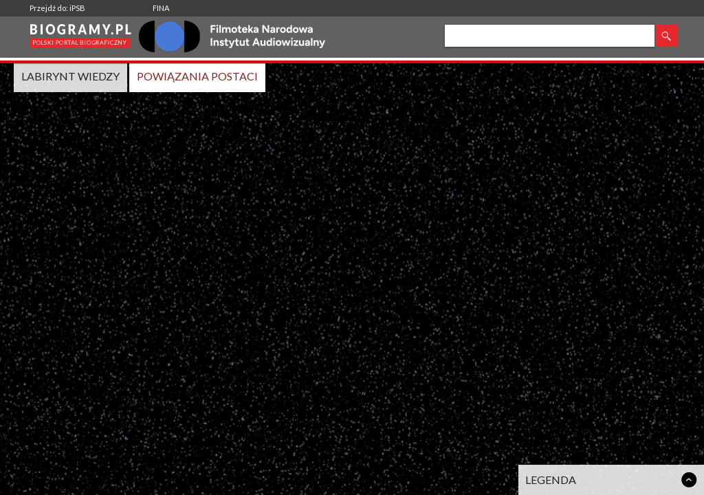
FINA (161, 7)
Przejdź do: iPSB (57, 7)
